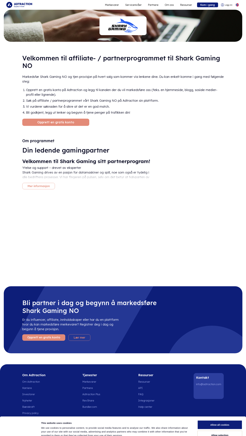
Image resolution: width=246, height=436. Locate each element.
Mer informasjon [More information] (38, 186)
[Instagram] (210, 392)
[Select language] (237, 5)
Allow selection (219, 417)
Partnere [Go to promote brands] (153, 4)
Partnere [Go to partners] (87, 388)
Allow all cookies (219, 407)
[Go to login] (226, 5)
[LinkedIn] (200, 392)
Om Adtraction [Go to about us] (31, 381)
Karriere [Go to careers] (27, 388)
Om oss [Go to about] (169, 4)
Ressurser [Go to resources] (186, 4)
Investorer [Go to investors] (28, 394)
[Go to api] (147, 388)
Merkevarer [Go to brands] (89, 381)
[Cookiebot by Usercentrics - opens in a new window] (20, 430)
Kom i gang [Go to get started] (207, 4)
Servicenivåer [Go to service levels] (133, 4)
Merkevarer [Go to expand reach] (112, 4)
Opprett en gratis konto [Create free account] (55, 122)
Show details (164, 428)
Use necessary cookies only (219, 427)
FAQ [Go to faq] (140, 394)
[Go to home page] (19, 5)
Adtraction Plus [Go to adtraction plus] (91, 394)
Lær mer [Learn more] (79, 337)
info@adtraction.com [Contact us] (208, 384)
